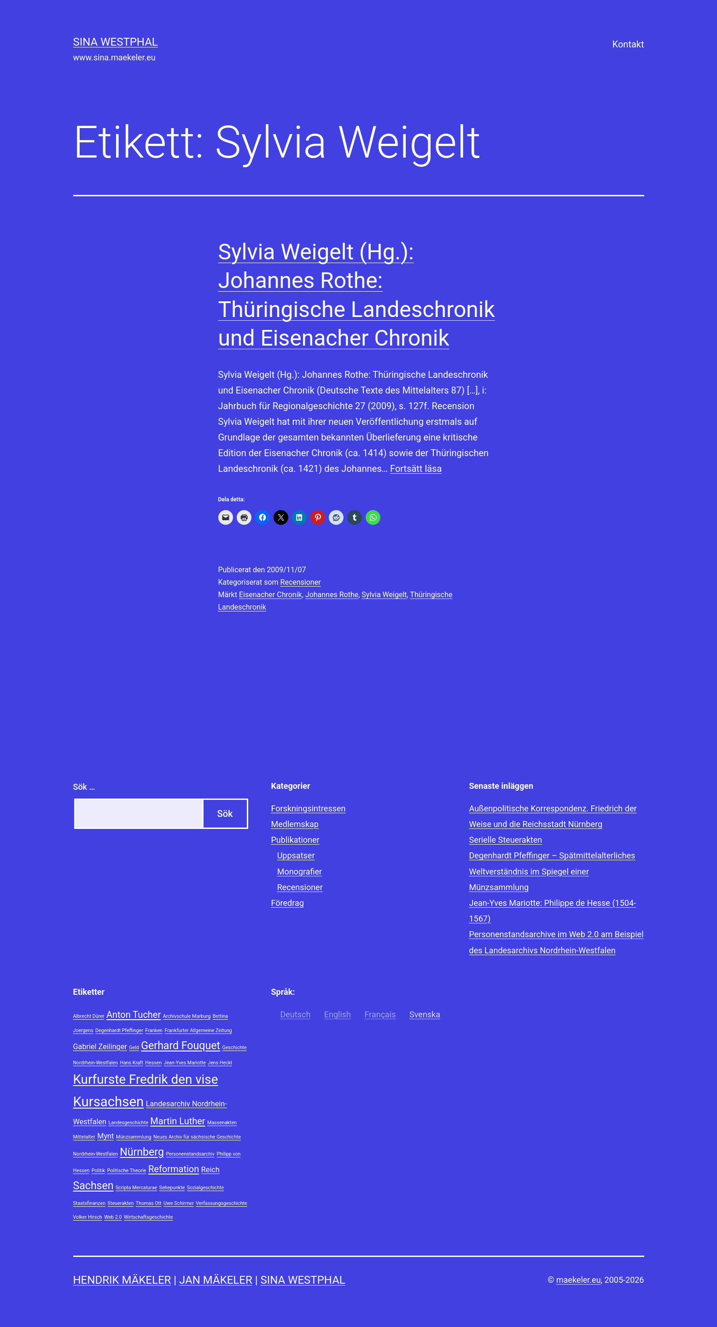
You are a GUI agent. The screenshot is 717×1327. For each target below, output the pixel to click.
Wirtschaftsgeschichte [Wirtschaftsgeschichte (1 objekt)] (148, 1217)
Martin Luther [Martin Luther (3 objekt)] (177, 1121)
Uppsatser (296, 855)
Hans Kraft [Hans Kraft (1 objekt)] (131, 1063)
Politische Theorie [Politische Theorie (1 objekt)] (126, 1171)
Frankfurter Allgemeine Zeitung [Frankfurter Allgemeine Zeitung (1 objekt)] (198, 1030)
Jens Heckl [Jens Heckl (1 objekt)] (220, 1063)
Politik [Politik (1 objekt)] (98, 1171)
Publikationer (295, 840)
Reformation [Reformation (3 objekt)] (173, 1168)
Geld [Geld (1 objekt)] (134, 1048)
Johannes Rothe (331, 594)
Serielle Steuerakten (505, 840)
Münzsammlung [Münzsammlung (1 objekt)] (134, 1137)
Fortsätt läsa (416, 468)
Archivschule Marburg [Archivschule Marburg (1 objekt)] (186, 1016)
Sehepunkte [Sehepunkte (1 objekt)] (172, 1188)
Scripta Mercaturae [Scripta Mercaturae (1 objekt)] (136, 1188)
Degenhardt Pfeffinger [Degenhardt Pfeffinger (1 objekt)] (119, 1030)
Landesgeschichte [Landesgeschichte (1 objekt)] (128, 1123)
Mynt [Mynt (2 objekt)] (105, 1136)
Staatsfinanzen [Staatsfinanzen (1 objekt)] (89, 1203)
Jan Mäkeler (215, 1280)
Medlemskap (295, 824)
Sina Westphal (115, 41)
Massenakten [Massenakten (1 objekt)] (222, 1123)
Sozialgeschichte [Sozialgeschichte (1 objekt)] (205, 1188)
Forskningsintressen (308, 808)
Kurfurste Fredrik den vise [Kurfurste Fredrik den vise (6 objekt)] (145, 1079)
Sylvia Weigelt (384, 594)
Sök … (84, 787)
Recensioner (300, 582)
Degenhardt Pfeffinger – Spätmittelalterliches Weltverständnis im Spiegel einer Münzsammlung (552, 871)
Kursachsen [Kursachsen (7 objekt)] (108, 1102)
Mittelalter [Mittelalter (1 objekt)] (84, 1137)
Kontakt (628, 44)
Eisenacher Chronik (270, 594)
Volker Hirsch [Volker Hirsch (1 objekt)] (87, 1217)
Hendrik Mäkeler (122, 1280)
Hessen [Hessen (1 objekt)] (153, 1063)
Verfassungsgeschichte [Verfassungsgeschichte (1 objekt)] (221, 1203)
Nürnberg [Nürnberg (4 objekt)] (142, 1152)
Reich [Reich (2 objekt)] (210, 1169)
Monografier (299, 871)
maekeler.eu (578, 1280)
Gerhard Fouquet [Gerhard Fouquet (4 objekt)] (180, 1045)
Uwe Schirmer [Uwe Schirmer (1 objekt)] (178, 1203)
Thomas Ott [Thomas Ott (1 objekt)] (149, 1203)
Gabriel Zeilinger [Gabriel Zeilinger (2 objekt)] (100, 1046)
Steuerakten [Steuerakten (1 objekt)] (121, 1203)
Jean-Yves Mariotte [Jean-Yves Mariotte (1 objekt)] (185, 1063)
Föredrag (287, 903)
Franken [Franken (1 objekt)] (154, 1030)
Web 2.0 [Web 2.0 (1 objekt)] (113, 1217)
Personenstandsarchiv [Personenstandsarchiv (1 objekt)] (190, 1154)
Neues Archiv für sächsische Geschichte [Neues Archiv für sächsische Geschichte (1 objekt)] (197, 1137)
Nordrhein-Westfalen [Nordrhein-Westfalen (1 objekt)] (95, 1154)
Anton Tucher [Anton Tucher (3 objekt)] (133, 1014)
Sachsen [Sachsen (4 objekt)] (93, 1186)
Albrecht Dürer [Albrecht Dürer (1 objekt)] (89, 1016)
